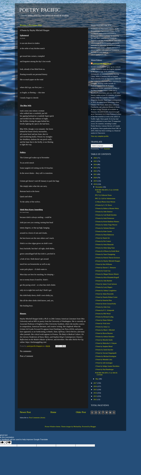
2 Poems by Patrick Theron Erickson (107, 258)
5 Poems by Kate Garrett (103, 231)
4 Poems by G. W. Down (103, 205)
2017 (95, 383)
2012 (95, 399)
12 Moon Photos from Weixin (105, 202)
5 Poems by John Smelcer (103, 211)
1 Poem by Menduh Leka (103, 359)
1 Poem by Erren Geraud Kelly (105, 304)
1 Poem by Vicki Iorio (102, 323)
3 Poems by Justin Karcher (104, 350)
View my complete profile (100, 136)
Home (53, 412)
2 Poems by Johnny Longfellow (106, 290)
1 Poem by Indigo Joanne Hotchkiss (107, 366)
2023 (95, 168)
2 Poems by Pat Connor (103, 241)
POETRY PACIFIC (39, 10)
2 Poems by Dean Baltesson (104, 235)
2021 (95, 174)
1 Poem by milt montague (103, 363)
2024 (95, 164)
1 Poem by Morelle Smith (103, 340)
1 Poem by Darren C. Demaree (105, 267)
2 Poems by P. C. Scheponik (104, 310)
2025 (95, 161)
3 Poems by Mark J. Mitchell (105, 330)
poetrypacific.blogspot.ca (102, 64)
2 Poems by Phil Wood (102, 313)
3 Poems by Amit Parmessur (104, 218)
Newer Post (25, 412)
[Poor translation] (8, 442)
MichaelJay (77, 426)
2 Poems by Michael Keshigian (105, 356)
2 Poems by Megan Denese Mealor (107, 274)
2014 (95, 393)
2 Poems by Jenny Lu (102, 327)
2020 (95, 177)
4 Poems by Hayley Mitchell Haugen (107, 261)
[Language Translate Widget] (102, 145)
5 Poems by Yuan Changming (105, 254)
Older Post (81, 412)
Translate (104, 149)
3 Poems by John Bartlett (103, 281)
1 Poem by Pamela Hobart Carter (106, 297)
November (99, 187)
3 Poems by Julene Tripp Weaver (106, 225)
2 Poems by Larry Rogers (103, 287)
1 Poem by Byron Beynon (104, 333)
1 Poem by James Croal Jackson (106, 284)
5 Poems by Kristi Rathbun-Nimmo (107, 221)
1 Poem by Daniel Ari (102, 238)
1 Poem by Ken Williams (103, 264)
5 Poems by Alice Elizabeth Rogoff (107, 277)
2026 (95, 158)
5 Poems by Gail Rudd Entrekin (106, 215)
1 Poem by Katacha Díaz (103, 300)
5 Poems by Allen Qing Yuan (105, 248)
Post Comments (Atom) (37, 417)
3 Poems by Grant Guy (102, 271)
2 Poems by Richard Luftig (104, 317)
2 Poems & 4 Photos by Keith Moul (107, 251)
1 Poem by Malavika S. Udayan (106, 343)
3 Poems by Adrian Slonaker (104, 336)
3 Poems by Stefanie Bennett (105, 228)
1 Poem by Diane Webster (104, 320)
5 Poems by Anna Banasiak (104, 244)
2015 (95, 389)
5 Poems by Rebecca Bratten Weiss (107, 208)
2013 (95, 396)
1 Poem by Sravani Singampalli (105, 353)
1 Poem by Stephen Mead (103, 346)
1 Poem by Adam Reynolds (104, 294)
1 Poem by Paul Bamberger (104, 369)
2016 (95, 386)
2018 (95, 184)
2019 (95, 181)
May (97, 379)
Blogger (93, 426)
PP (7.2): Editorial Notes (103, 195)
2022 (95, 171)
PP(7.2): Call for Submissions (105, 198)
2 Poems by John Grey (102, 307)
